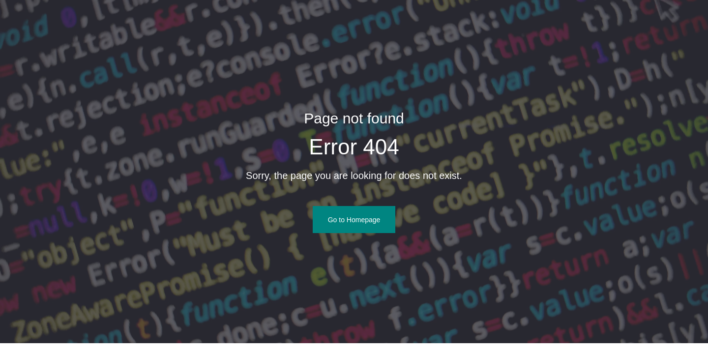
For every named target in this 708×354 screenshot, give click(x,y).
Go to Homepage (354, 220)
